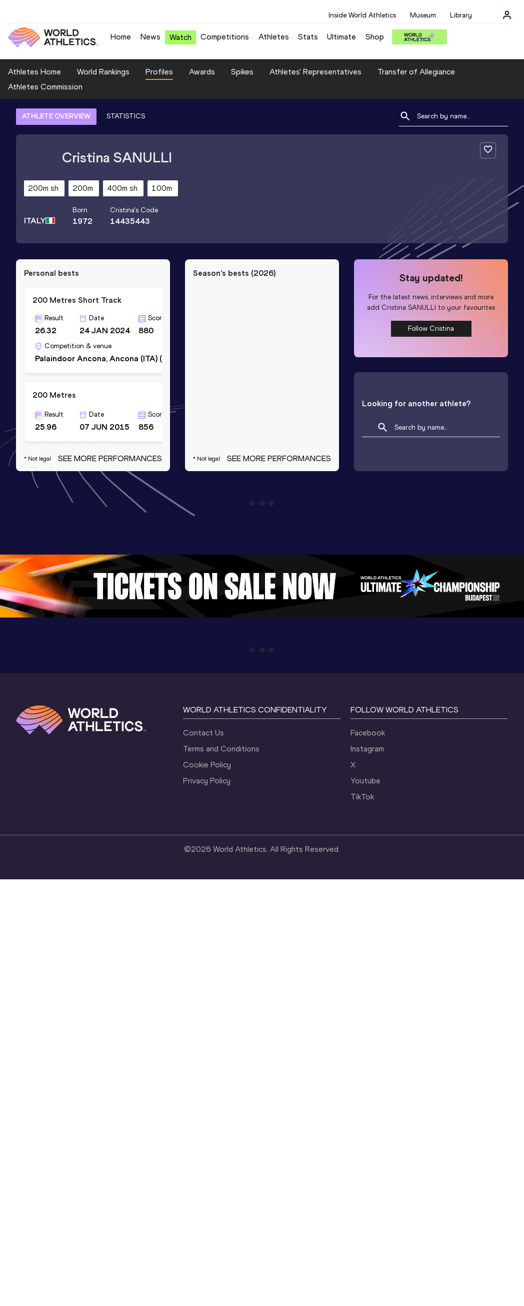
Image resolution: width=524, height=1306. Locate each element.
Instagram (367, 748)
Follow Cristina (431, 328)
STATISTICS (125, 116)
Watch (181, 37)
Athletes (273, 36)
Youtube (365, 780)
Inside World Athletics (362, 15)
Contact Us (203, 732)
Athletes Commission (45, 86)
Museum (423, 15)
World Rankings (103, 71)
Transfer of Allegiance (416, 71)
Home (120, 36)
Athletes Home (34, 71)
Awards (202, 71)
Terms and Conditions (221, 748)
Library (461, 15)
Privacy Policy (206, 780)
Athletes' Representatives (316, 71)
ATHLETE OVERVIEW (56, 116)
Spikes (242, 71)
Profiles (159, 71)
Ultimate (341, 36)
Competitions (224, 36)
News (150, 36)
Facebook (367, 732)
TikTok (362, 796)
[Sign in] (507, 15)
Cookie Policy (207, 764)
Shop (375, 36)
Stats (308, 36)
